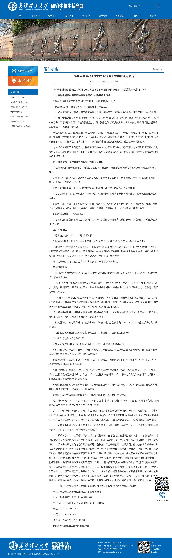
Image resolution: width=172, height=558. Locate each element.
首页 (19, 16)
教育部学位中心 (16, 112)
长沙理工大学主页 (17, 97)
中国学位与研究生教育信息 (20, 126)
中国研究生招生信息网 (18, 107)
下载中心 (136, 16)
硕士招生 (69, 16)
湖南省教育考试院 (17, 121)
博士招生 (86, 16)
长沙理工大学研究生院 (18, 102)
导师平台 (52, 16)
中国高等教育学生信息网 (19, 117)
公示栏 (153, 16)
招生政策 (119, 16)
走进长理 (35, 16)
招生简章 (102, 16)
